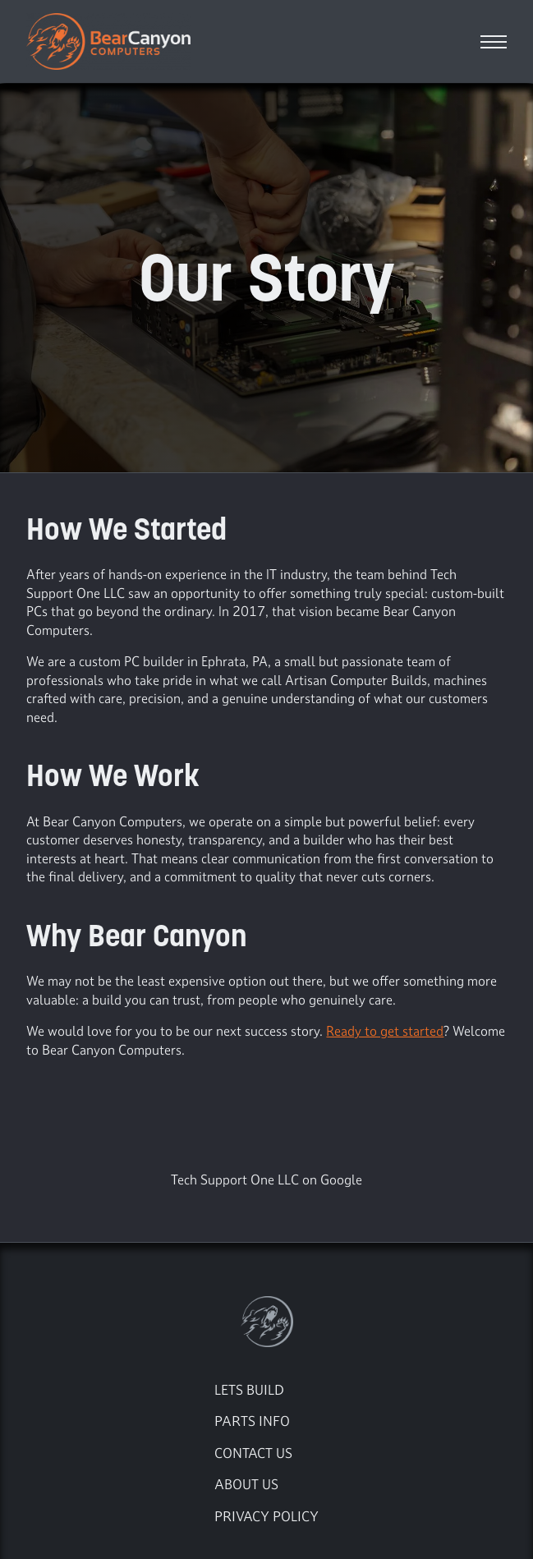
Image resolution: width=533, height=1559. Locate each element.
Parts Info (252, 1420)
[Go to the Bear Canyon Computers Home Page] (267, 1321)
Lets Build (249, 1389)
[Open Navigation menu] (493, 41)
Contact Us (253, 1452)
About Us (246, 1483)
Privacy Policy (266, 1516)
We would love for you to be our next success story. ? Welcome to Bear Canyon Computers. (265, 1040)
